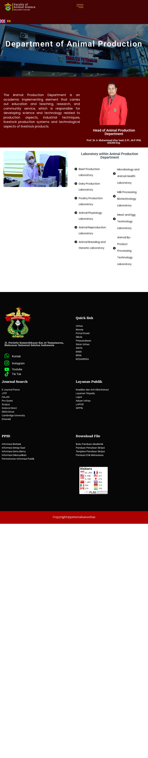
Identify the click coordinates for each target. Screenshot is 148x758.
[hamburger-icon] (80, 7)
